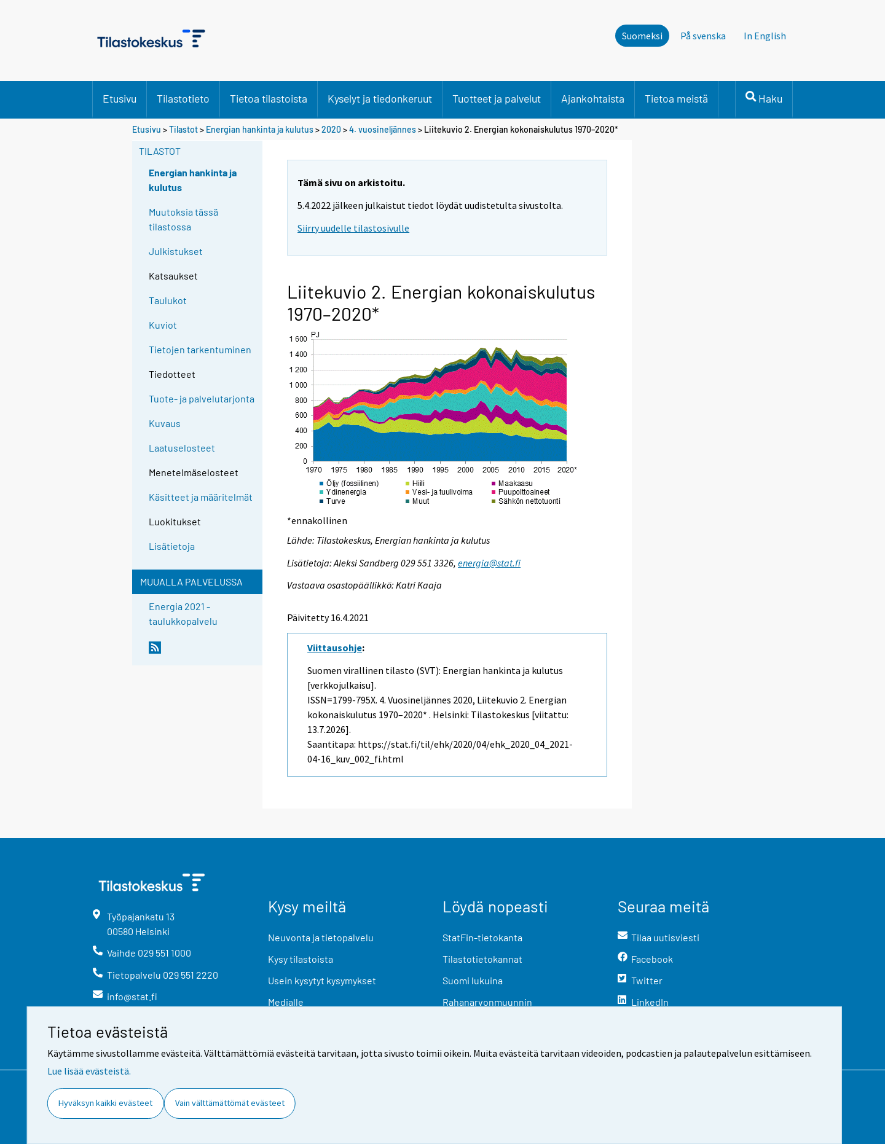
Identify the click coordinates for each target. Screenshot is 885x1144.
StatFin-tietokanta (482, 937)
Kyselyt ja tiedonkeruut (380, 98)
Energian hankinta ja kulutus (259, 129)
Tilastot (183, 129)
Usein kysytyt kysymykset (322, 980)
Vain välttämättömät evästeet (230, 1102)
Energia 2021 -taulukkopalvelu (183, 613)
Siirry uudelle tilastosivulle (353, 228)
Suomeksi (642, 35)
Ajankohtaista (592, 98)
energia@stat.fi (489, 563)
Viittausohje (334, 647)
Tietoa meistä (676, 98)
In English (765, 35)
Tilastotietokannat (482, 959)
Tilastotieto (183, 98)
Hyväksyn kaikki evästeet (105, 1102)
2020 (331, 129)
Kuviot (163, 325)
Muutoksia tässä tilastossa (183, 219)
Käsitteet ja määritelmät (201, 497)
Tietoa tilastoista (268, 98)
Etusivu (119, 98)
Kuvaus (165, 423)
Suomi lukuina (472, 980)
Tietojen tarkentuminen (200, 349)
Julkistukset (176, 251)
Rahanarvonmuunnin (487, 1002)
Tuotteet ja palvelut (496, 98)
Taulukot (168, 300)
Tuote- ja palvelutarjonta (201, 398)
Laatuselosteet (182, 447)
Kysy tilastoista (300, 959)
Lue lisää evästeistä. (89, 1071)
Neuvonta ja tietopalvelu (321, 937)
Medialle (286, 1002)
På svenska (703, 35)
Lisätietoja (172, 546)
